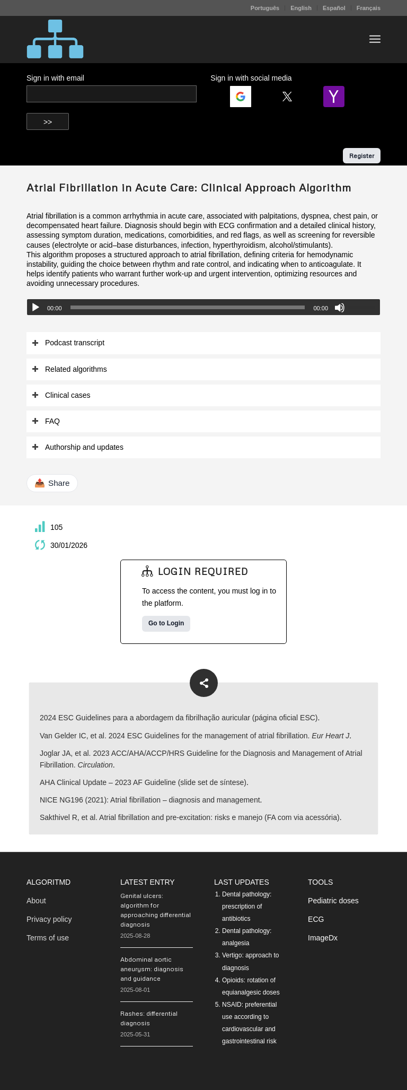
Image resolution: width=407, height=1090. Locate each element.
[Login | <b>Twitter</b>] (291, 96)
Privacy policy (49, 919)
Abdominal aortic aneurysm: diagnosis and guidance (151, 968)
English (301, 8)
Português (265, 8)
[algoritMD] (55, 39)
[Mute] (339, 307)
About (36, 900)
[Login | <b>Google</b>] (245, 96)
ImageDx (323, 938)
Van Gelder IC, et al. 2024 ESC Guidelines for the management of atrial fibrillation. (194, 735)
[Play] (35, 307)
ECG (316, 919)
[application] (203, 307)
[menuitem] (265, 8)
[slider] (187, 307)
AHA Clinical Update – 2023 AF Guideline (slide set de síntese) (143, 782)
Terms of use (47, 938)
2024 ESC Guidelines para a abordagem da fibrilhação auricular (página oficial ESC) (179, 717)
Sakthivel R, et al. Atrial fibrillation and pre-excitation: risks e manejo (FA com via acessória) (190, 817)
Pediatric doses (333, 900)
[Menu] (375, 39)
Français (369, 8)
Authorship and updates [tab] (77, 447)
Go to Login (166, 623)
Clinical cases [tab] (61, 395)
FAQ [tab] (46, 421)
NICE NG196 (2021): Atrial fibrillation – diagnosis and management (150, 800)
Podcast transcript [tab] (68, 342)
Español (334, 8)
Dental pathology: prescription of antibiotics (246, 906)
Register (361, 156)
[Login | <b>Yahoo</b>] (338, 96)
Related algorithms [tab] (69, 369)
